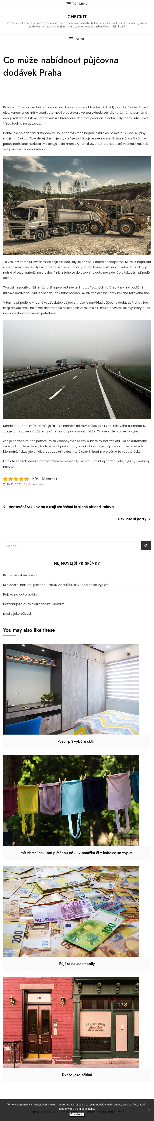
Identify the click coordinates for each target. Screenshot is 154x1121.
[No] (149, 1110)
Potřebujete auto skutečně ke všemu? (33, 604)
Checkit (77, 16)
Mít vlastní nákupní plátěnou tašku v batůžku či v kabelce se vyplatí (56, 585)
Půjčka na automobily (20, 594)
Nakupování (36, 484)
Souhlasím (77, 1114)
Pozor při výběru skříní (20, 575)
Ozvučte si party (132, 519)
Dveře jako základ (17, 613)
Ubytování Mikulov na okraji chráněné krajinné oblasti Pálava (60, 506)
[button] (77, 39)
